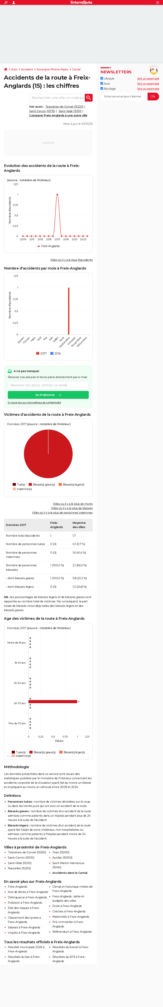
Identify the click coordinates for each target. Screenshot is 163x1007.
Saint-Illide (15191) (70, 111)
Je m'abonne (45, 395)
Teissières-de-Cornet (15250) (27, 852)
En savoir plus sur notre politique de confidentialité (34, 402)
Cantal (76, 69)
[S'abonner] (129, 96)
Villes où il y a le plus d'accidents (71, 260)
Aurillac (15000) (62, 857)
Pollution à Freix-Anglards (25, 902)
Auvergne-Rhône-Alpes (52, 69)
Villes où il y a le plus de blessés (72, 508)
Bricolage (108, 88)
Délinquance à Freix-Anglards (27, 897)
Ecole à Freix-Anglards (67, 906)
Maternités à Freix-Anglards (70, 916)
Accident (27, 69)
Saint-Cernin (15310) (21, 857)
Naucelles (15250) (19, 868)
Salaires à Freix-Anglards (24, 927)
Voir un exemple (148, 78)
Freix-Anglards (17, 886)
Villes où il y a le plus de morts (73, 504)
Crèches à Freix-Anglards (69, 911)
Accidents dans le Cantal (69, 873)
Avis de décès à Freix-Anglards (28, 892)
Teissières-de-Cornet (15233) (64, 106)
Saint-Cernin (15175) (42, 111)
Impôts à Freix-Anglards (24, 932)
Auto (14, 69)
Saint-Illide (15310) (19, 863)
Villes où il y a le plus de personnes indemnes (62, 512)
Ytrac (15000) (60, 852)
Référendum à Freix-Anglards (72, 931)
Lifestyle (107, 78)
